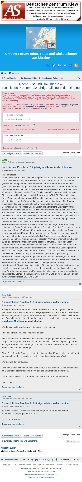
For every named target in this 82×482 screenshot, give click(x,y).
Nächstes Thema (32, 153)
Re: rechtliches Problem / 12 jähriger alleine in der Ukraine (35, 302)
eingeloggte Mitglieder (68, 105)
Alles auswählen (16, 115)
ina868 (4, 160)
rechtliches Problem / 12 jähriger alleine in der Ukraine (41, 88)
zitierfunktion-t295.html (23, 125)
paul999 (55, 474)
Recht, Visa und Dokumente (39, 84)
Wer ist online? (8, 448)
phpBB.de (51, 471)
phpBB (32, 468)
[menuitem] (4, 73)
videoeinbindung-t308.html (24, 148)
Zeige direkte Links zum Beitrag (13, 281)
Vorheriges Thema (11, 153)
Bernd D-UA (6, 295)
